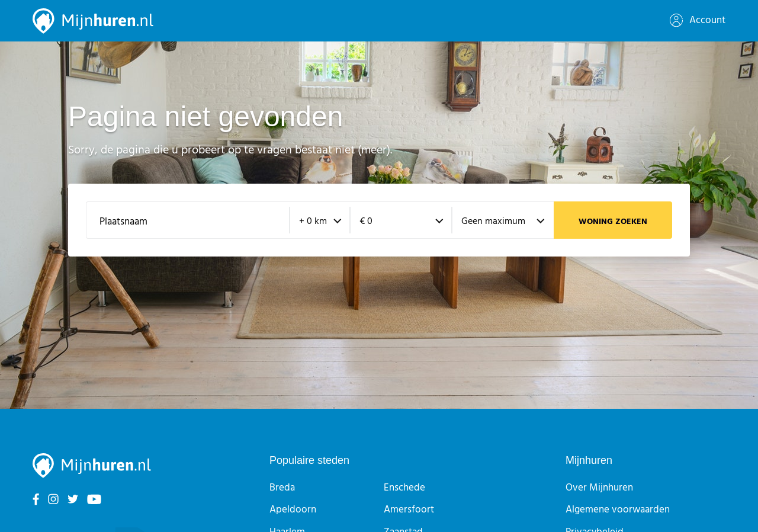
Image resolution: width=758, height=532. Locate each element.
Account (697, 20)
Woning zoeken (613, 222)
